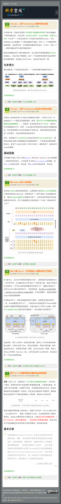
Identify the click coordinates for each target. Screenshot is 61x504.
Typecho (54, 498)
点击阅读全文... (10, 95)
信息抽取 (29, 102)
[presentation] (27, 158)
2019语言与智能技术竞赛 (36, 382)
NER (34, 102)
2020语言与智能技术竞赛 (35, 32)
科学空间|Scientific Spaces (15, 12)
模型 (24, 477)
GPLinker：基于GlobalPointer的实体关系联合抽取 (31, 109)
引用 (37, 26)
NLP (24, 102)
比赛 (31, 366)
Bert (5, 280)
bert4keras (12, 191)
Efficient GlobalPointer (44, 138)
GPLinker (52, 53)
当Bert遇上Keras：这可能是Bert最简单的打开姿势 (31, 271)
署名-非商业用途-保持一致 (28, 493)
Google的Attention (12, 309)
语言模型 (26, 264)
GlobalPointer (23, 138)
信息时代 (15, 102)
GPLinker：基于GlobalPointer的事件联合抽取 (29, 24)
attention (42, 366)
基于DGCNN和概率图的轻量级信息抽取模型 (28, 373)
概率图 (32, 477)
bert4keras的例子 (17, 197)
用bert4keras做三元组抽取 (21, 182)
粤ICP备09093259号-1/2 (15, 500)
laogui (42, 498)
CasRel (45, 124)
